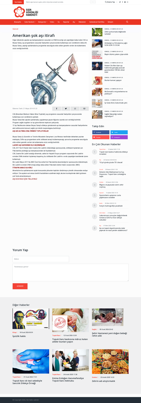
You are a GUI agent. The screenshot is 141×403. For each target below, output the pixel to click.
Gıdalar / (94, 377)
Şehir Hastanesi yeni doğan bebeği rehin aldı (109, 334)
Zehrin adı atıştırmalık (103, 381)
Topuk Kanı (102, 149)
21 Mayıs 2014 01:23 (116, 29)
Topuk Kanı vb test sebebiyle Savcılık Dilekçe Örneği (27, 382)
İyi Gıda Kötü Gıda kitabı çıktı (116, 103)
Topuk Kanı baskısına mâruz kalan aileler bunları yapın (70, 340)
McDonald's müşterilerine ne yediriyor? (116, 92)
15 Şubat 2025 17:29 (114, 149)
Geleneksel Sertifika (96, 22)
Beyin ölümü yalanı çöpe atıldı (116, 54)
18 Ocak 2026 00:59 (25, 332)
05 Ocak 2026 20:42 (105, 329)
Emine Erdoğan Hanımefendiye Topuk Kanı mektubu (68, 379)
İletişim (110, 22)
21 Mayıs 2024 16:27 (114, 213)
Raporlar (66, 22)
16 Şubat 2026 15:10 (112, 193)
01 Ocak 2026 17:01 (29, 377)
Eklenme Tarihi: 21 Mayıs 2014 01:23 (25, 108)
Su (59, 22)
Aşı (74, 22)
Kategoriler (42, 22)
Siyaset (101, 193)
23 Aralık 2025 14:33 (106, 377)
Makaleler (82, 22)
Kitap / (15, 332)
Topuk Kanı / (56, 335)
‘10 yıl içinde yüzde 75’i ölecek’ (111, 162)
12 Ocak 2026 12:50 (69, 335)
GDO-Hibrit (102, 213)
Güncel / (107, 29)
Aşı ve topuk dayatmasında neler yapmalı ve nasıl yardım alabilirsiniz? (113, 229)
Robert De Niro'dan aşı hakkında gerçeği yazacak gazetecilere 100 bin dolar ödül (115, 69)
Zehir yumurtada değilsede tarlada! (115, 33)
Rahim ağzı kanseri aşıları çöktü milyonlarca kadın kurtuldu (44, 2)
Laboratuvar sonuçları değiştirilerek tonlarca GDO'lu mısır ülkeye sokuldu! (113, 217)
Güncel (15, 29)
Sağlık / (94, 329)
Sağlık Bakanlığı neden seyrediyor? (113, 115)
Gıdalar (101, 182)
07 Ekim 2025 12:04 (109, 226)
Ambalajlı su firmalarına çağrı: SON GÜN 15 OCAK (116, 44)
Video (52, 22)
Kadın (101, 203)
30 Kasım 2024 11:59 (111, 169)
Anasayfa (17, 22)
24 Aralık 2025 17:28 (69, 374)
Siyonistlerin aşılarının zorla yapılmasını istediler (110, 196)
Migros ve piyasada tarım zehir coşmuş (111, 186)
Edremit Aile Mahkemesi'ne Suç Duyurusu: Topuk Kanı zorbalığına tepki (112, 174)
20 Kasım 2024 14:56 (112, 182)
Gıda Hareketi (30, 22)
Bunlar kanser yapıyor (113, 80)
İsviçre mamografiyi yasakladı (110, 206)
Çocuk (101, 169)
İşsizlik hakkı (19, 336)
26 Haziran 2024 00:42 (110, 160)
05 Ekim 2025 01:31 (110, 203)
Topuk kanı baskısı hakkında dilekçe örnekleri (113, 153)
